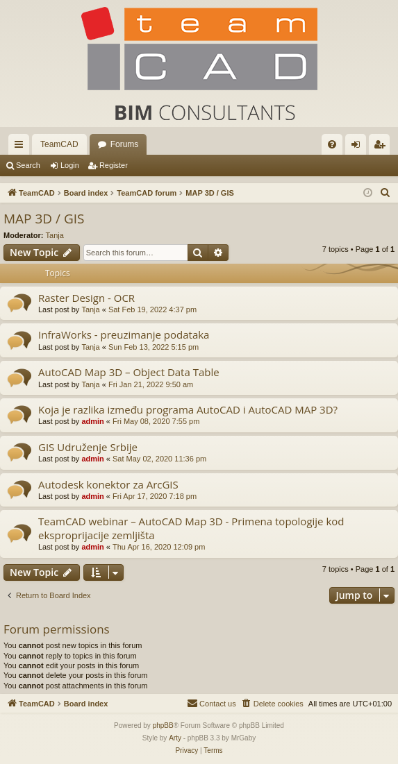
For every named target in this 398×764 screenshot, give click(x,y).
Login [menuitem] (358, 147)
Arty (175, 738)
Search (28, 165)
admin (92, 421)
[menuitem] (332, 144)
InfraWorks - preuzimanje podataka (123, 334)
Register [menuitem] (382, 147)
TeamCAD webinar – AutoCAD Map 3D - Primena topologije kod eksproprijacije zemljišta (191, 527)
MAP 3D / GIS (44, 219)
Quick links (21, 147)
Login (69, 165)
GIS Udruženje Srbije (88, 447)
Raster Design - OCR (86, 298)
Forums (124, 144)
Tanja (55, 235)
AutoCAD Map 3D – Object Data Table (128, 372)
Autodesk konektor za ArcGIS (108, 484)
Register (113, 165)
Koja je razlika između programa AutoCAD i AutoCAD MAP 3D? (188, 409)
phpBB (163, 725)
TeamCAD (59, 144)
